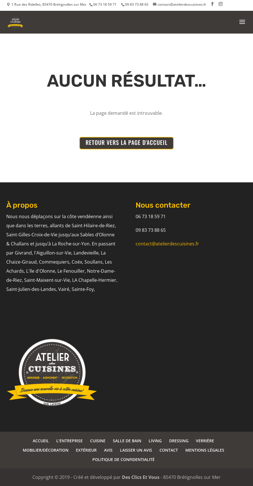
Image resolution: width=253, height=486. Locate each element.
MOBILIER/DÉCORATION (46, 450)
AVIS (108, 450)
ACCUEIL (41, 440)
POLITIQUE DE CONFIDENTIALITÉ (123, 459)
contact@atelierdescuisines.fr (167, 244)
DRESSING (178, 440)
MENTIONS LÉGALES (204, 450)
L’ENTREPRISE (69, 440)
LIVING (155, 440)
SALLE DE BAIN (127, 440)
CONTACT (168, 450)
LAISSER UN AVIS (136, 450)
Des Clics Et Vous (140, 477)
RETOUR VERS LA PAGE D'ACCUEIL (126, 142)
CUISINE (97, 440)
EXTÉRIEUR (86, 450)
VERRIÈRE (205, 440)
